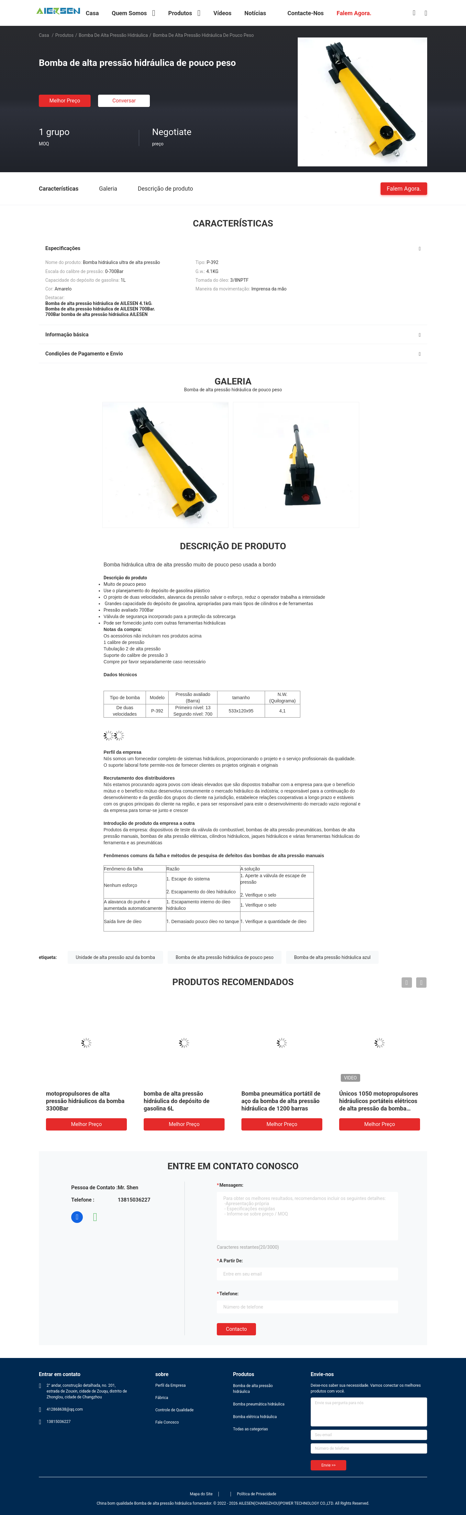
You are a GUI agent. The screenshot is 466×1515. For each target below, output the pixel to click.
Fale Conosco (167, 1422)
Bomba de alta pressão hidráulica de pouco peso (225, 957)
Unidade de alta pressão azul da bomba (115, 957)
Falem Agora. (404, 188)
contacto (236, 1329)
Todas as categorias (250, 1429)
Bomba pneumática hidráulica (258, 1404)
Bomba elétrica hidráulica (255, 1417)
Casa (44, 35)
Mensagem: (231, 1185)
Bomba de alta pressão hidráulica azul (332, 957)
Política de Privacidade (256, 1494)
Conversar (124, 101)
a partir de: (231, 1260)
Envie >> (328, 1465)
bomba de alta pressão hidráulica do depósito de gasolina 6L (176, 1101)
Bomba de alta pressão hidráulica (113, 35)
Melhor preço (64, 101)
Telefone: (229, 1293)
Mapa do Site (201, 1494)
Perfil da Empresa (170, 1385)
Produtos (64, 35)
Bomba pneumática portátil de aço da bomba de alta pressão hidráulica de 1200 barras (280, 1101)
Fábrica (161, 1397)
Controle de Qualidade (174, 1410)
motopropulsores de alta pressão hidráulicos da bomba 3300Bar (85, 1101)
